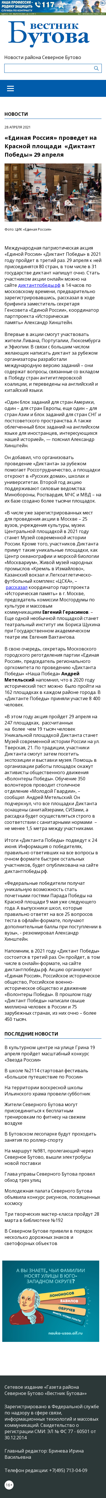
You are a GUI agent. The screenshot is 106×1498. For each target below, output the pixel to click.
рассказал (16, 587)
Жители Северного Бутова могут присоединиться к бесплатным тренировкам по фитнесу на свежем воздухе (45, 1113)
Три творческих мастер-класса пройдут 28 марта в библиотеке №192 (52, 1217)
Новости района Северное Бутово (42, 57)
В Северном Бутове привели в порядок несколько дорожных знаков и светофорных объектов (49, 1237)
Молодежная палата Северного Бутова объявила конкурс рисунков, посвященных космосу (52, 1197)
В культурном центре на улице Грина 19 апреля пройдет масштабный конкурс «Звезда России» (50, 1053)
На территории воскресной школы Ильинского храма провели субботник (47, 1090)
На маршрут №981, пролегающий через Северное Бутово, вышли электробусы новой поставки (49, 1157)
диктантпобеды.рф (39, 285)
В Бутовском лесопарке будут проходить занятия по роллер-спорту (50, 1137)
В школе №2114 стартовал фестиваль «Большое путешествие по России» (46, 1073)
